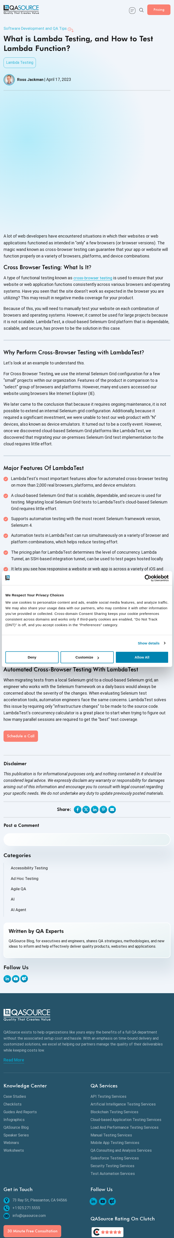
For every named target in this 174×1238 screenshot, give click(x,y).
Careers (92, 1221)
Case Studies (15, 1054)
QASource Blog (16, 1085)
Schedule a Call (20, 693)
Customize (87, 657)
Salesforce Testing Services (115, 1115)
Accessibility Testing (30, 825)
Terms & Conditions (96, 1213)
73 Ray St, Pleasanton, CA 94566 (35, 1157)
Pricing (156, 9)
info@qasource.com (25, 1173)
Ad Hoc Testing (25, 835)
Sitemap (15, 1213)
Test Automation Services (113, 1131)
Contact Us (36, 1213)
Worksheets (14, 1107)
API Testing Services (108, 1054)
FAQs (107, 1221)
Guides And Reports (20, 1069)
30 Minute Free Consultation (32, 1188)
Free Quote (71, 1221)
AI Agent (18, 867)
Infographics (14, 1077)
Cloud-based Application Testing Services (126, 1077)
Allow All (142, 657)
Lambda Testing (19, 63)
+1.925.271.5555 (22, 1165)
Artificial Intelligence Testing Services (123, 1061)
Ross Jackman (31, 80)
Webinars (11, 1100)
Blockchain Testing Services (114, 1069)
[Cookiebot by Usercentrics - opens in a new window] (148, 578)
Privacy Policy (63, 1213)
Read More (14, 1017)
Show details (149, 643)
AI (13, 857)
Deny (32, 657)
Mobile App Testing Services (115, 1100)
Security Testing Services (112, 1123)
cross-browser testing (94, 235)
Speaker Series (16, 1092)
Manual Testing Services (111, 1092)
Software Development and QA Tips (37, 28)
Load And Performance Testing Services (125, 1085)
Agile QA (18, 846)
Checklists (13, 1061)
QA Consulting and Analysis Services (121, 1107)
